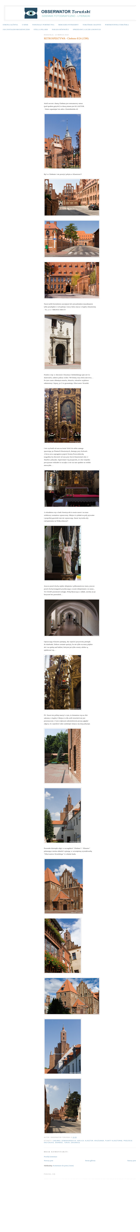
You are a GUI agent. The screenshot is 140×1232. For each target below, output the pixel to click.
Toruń (67, 1142)
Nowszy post (48, 1161)
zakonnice (75, 1142)
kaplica (80, 1140)
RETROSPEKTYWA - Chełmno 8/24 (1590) (66, 38)
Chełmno (57, 1140)
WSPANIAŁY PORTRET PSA (43, 25)
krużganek (99, 1140)
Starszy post (131, 1161)
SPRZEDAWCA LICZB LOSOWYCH (87, 29)
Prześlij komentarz (50, 1157)
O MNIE (25, 25)
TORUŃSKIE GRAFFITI (92, 25)
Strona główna (90, 1161)
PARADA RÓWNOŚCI (60, 29)
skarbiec (59, 1142)
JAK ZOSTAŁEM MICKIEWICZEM (16, 29)
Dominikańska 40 (69, 1140)
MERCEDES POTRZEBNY (68, 25)
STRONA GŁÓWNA (10, 25)
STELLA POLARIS (41, 29)
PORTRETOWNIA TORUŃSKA (117, 25)
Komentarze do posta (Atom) (63, 1166)
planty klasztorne (114, 1140)
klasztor (89, 1140)
